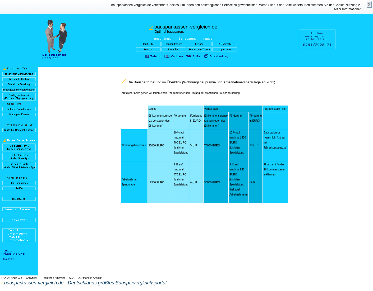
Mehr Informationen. (348, 9)
